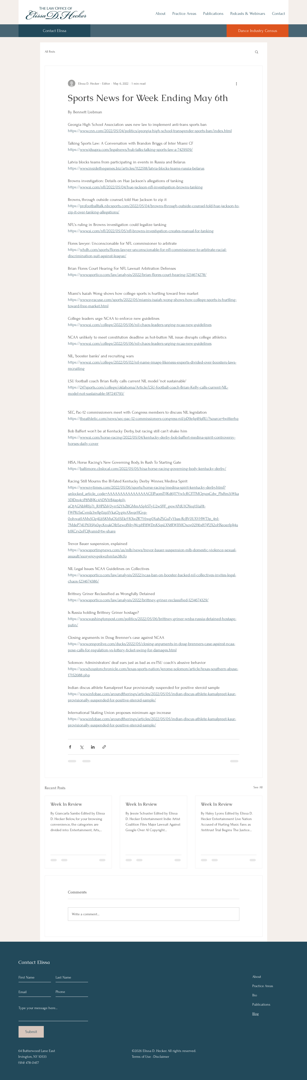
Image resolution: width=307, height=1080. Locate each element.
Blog (255, 1014)
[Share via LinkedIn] (93, 747)
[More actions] (236, 83)
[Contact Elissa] (54, 30)
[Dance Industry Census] (257, 30)
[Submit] (31, 1032)
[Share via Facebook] (70, 747)
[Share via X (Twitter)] (81, 747)
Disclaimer (161, 1057)
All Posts (50, 51)
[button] (256, 52)
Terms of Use (141, 1057)
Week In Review (66, 804)
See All (258, 787)
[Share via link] (104, 747)
